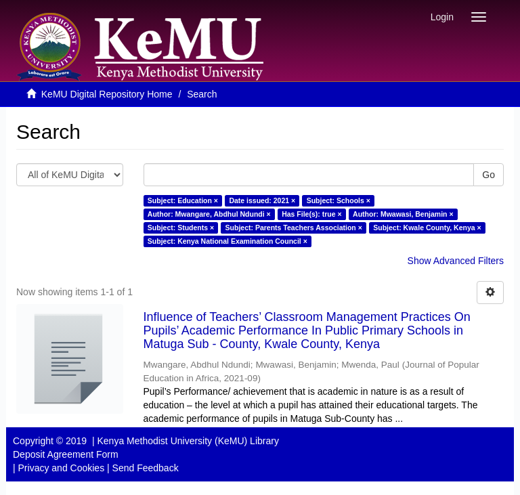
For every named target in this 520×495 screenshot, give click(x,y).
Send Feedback (145, 467)
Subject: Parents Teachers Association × (293, 227)
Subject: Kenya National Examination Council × (227, 241)
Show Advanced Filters (456, 260)
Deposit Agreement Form (65, 454)
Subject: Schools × (338, 200)
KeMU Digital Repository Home (107, 94)
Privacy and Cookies (61, 467)
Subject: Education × (183, 200)
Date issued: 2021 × (262, 200)
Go (488, 174)
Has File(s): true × (311, 214)
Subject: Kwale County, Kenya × (427, 227)
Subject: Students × (181, 227)
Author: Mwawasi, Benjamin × (403, 214)
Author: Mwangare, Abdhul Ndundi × (209, 214)
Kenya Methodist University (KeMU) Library (187, 440)
